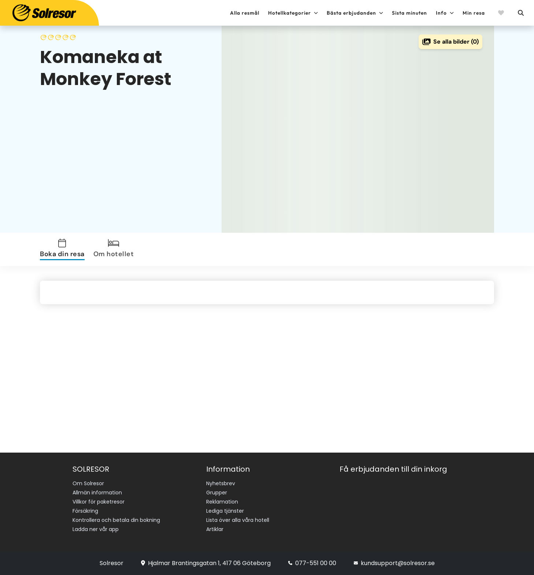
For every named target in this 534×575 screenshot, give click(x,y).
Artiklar (214, 529)
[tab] (64, 249)
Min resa (474, 13)
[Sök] (520, 13)
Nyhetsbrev (220, 483)
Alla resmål (244, 13)
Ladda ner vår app (96, 529)
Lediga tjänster (225, 511)
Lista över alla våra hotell (237, 520)
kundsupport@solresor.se (394, 563)
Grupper (216, 492)
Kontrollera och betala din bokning (116, 520)
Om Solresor (88, 483)
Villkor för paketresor (99, 501)
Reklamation (222, 501)
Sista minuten (409, 13)
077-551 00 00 (312, 563)
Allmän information (97, 492)
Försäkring (85, 511)
